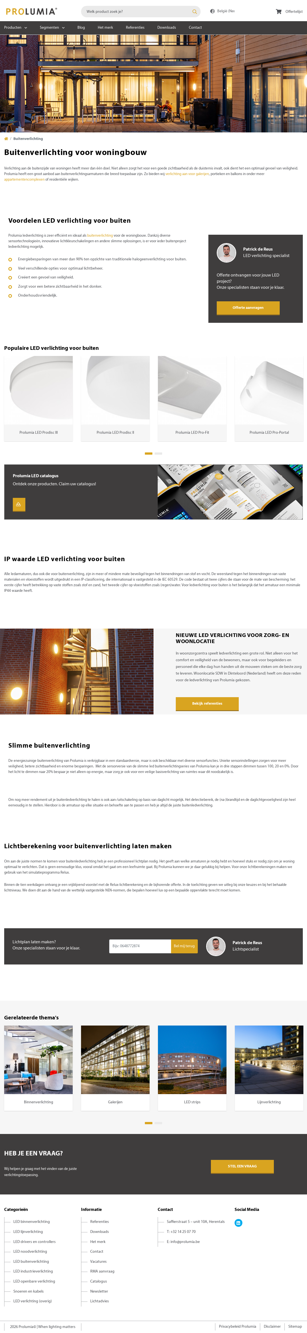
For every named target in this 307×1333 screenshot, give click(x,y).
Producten (12, 28)
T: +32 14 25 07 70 (181, 1232)
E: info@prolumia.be (183, 1242)
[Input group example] (140, 946)
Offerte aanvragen (248, 308)
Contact (195, 28)
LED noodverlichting (30, 1252)
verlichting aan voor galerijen (187, 174)
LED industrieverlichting (33, 1271)
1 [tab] (148, 453)
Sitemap (295, 1327)
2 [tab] (158, 453)
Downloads (166, 28)
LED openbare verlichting (34, 1281)
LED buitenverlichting (31, 1262)
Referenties (135, 28)
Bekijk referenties (207, 704)
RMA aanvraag (102, 1271)
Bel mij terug (184, 946)
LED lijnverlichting (28, 1232)
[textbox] (141, 11)
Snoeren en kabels (28, 1292)
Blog (81, 28)
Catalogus (98, 1281)
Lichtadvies (99, 1301)
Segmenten (49, 28)
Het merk (105, 28)
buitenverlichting (100, 235)
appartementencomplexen (24, 179)
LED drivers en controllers (34, 1242)
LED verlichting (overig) (32, 1301)
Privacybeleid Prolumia (237, 1327)
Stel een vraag (242, 1166)
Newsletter (99, 1292)
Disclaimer (272, 1327)
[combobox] (141, 11)
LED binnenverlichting (31, 1222)
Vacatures (98, 1262)
